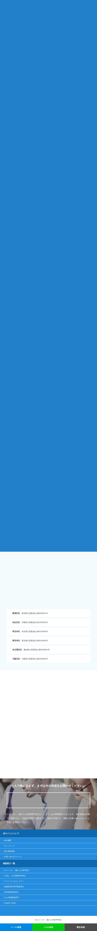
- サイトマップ (9, 846)
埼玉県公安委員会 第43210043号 (30, 631)
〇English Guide (9, 903)
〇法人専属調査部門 (11, 897)
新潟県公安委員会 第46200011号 (30, 613)
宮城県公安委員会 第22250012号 (30, 622)
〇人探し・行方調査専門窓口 (14, 876)
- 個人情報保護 (9, 851)
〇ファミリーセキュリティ (13, 881)
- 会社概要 (7, 840)
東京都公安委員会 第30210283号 (30, 640)
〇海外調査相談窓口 (11, 892)
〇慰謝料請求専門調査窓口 (13, 887)
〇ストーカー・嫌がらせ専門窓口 (16, 870)
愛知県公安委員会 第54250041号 (31, 650)
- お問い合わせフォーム (12, 857)
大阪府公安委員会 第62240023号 (30, 659)
